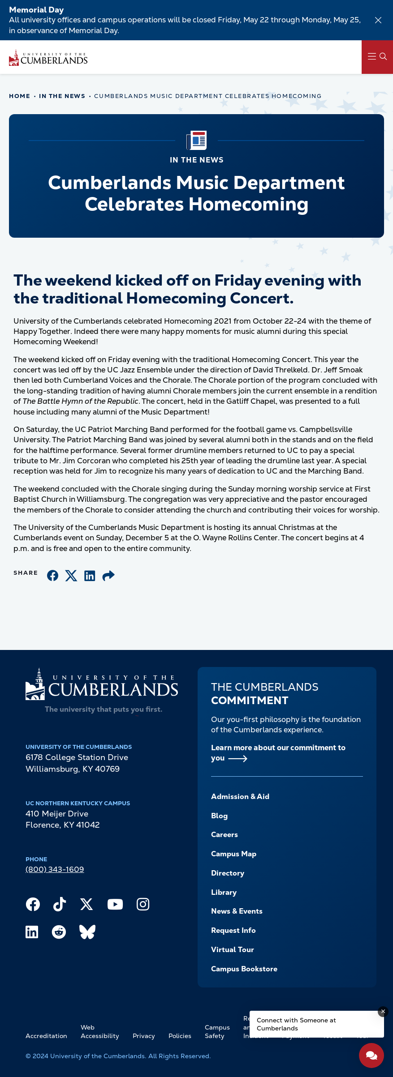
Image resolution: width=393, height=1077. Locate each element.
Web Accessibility (100, 1031)
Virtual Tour (232, 949)
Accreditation (46, 1036)
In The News (62, 96)
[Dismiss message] (383, 1011)
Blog (219, 816)
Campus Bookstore (244, 969)
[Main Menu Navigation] (377, 57)
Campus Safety (217, 1031)
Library (224, 892)
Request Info (233, 930)
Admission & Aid (240, 796)
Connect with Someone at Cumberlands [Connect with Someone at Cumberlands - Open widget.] (296, 1024)
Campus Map (233, 854)
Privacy (144, 1036)
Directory (227, 873)
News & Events (237, 911)
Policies (179, 1036)
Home (19, 96)
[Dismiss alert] (378, 20)
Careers (224, 834)
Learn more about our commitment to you (278, 753)
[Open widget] (371, 1055)
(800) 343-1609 (55, 869)
